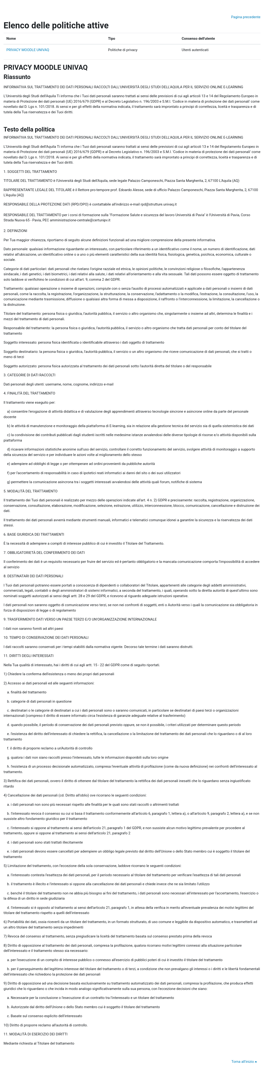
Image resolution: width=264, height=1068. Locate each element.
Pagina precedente (245, 17)
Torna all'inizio (245, 1061)
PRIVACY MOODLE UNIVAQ (27, 50)
